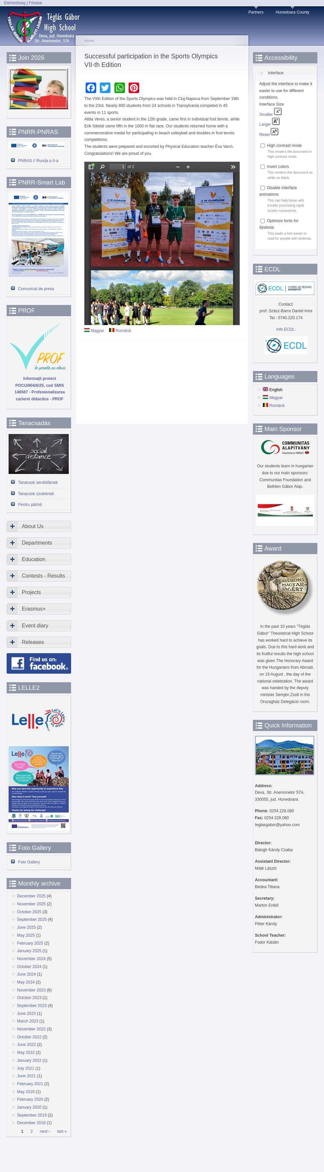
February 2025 (30, 943)
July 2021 (25, 1068)
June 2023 (26, 1013)
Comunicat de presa (36, 288)
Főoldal (35, 3)
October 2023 (29, 997)
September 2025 (32, 919)
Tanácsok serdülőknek (38, 482)
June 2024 (26, 974)
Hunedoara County (292, 12)
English (272, 389)
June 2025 (26, 927)
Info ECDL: (286, 329)
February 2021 (30, 1084)
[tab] (39, 526)
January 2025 (29, 951)
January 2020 (29, 1107)
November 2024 (31, 958)
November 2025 (31, 904)
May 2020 (26, 1091)
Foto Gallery (29, 862)
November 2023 (31, 990)
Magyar (94, 330)
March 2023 (27, 1021)
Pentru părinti (30, 504)
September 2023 (32, 1005)
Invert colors (278, 166)
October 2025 (29, 912)
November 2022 (31, 1029)
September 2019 (32, 1115)
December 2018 (31, 1123)
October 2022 (29, 1037)
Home (89, 41)
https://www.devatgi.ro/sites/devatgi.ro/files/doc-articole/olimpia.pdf (162, 243)
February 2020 (30, 1099)
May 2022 (26, 1052)
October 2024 (29, 966)
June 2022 (26, 1044)
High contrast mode (284, 145)
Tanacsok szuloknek (36, 493)
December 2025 (31, 896)
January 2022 (29, 1060)
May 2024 (26, 982)
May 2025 (26, 935)
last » (62, 1131)
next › (45, 1131)
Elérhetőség (14, 3)
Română (120, 330)
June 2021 (26, 1076)
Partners (255, 12)
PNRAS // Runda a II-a (38, 160)
